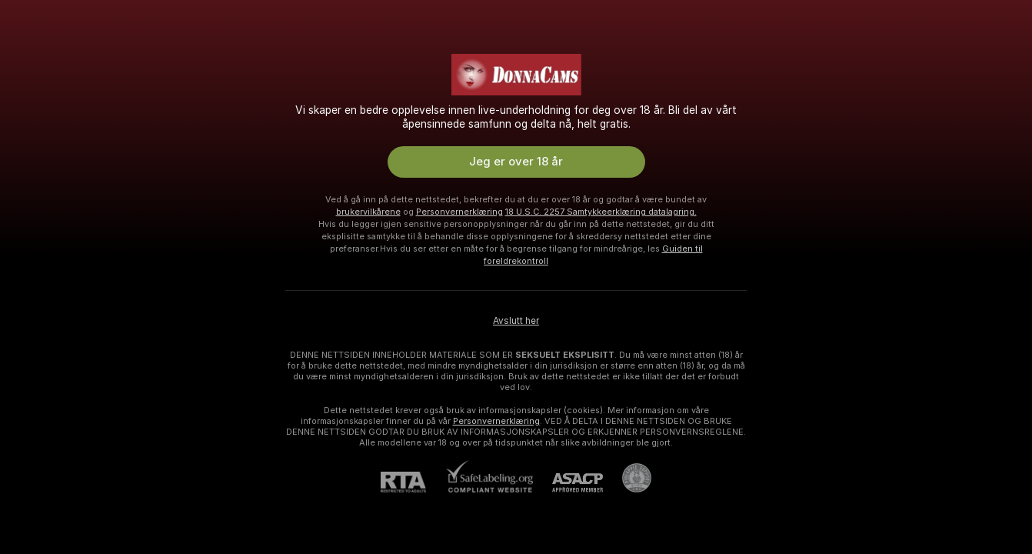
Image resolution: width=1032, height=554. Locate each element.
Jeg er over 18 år (516, 162)
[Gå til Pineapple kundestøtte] (627, 477)
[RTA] (413, 482)
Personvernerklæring (459, 211)
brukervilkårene (368, 211)
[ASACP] (568, 482)
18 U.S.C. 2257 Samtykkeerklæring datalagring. (601, 211)
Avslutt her (516, 320)
